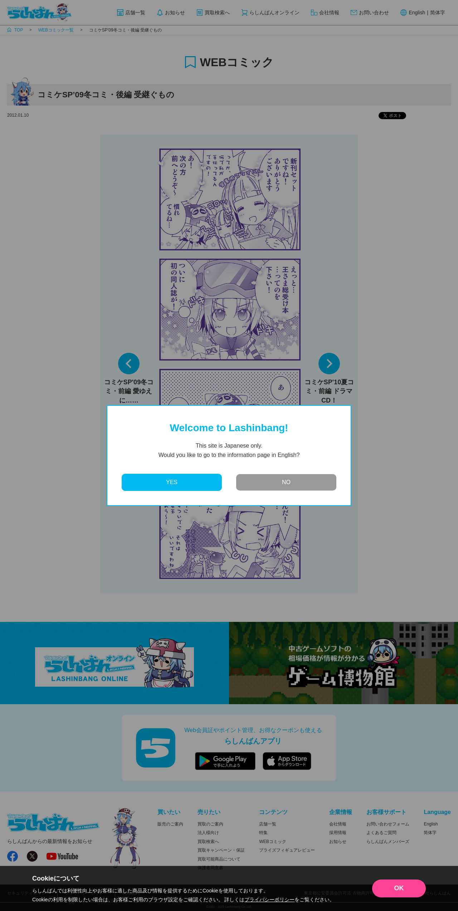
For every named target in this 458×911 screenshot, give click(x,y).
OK (399, 888)
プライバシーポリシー (269, 899)
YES (171, 482)
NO (286, 482)
